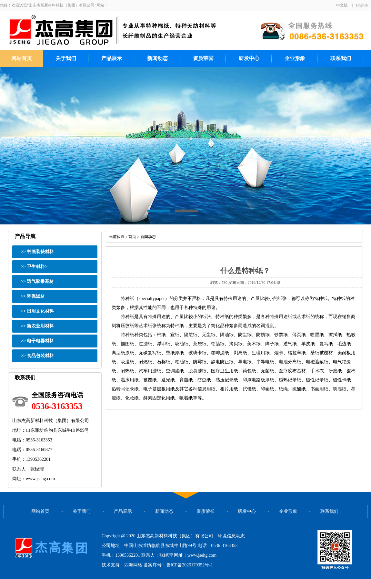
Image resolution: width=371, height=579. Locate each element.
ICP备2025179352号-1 (192, 565)
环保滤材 (36, 296)
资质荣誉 (203, 58)
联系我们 (340, 58)
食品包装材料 (40, 355)
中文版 (342, 5)
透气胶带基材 (40, 281)
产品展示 (111, 58)
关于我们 (65, 58)
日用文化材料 (40, 311)
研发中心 (249, 58)
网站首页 (21, 58)
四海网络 (133, 565)
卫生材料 (36, 266)
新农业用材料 (40, 326)
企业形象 (295, 58)
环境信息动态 (231, 535)
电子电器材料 (40, 340)
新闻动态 (157, 58)
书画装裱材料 (40, 251)
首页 (132, 236)
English (362, 5)
